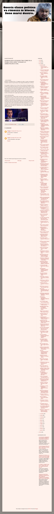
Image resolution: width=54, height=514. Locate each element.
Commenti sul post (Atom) (12, 162)
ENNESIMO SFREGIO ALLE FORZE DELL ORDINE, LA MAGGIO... (44, 262)
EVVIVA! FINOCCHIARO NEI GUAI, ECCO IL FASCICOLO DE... (44, 328)
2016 (40, 432)
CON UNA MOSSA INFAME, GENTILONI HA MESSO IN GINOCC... (44, 336)
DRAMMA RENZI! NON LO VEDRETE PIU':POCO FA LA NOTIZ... (44, 308)
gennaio (41, 430)
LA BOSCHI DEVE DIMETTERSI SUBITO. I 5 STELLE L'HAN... (44, 318)
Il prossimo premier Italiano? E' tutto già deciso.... (44, 242)
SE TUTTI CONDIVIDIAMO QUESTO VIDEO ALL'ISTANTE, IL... (44, 184)
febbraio (41, 428)
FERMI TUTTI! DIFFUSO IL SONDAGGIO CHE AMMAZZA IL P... (44, 380)
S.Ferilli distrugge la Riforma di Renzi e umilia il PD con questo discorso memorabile (44, 447)
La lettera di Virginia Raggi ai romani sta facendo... (44, 70)
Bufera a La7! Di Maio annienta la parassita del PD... (44, 156)
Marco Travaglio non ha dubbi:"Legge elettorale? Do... (44, 344)
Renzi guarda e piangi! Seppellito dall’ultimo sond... (44, 77)
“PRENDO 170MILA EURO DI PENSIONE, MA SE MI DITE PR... (44, 369)
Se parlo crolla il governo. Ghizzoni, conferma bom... (44, 248)
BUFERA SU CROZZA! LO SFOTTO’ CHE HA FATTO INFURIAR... (44, 410)
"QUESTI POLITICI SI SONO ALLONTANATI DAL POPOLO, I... (44, 245)
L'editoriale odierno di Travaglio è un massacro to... (44, 283)
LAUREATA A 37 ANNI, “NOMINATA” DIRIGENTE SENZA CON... (44, 387)
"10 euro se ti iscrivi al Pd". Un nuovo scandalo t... (44, 108)
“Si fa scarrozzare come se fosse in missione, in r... (44, 80)
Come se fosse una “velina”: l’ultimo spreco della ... (44, 150)
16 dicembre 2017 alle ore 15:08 (16, 137)
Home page (19, 160)
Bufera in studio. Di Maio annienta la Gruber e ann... (44, 134)
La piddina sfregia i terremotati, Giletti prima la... (44, 171)
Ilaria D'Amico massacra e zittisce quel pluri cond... (44, 287)
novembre (41, 413)
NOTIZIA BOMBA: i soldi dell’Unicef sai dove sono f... (44, 195)
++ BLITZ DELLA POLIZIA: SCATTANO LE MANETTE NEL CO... (44, 105)
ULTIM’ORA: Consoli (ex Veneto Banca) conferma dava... (44, 277)
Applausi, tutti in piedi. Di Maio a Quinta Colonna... (44, 311)
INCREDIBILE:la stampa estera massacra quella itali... (44, 332)
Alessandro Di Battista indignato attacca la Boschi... (43, 274)
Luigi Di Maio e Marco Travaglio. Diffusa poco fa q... (44, 238)
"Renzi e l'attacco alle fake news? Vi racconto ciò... (44, 225)
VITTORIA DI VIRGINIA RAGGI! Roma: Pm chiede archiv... (44, 117)
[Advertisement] (14, 29)
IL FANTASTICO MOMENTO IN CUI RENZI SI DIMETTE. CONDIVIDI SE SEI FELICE (44, 438)
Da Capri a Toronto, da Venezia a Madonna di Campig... (44, 73)
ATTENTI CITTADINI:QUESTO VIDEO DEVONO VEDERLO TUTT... (44, 352)
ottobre (41, 415)
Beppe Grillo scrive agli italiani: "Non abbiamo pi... (44, 359)
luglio (41, 420)
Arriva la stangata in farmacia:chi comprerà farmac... (44, 397)
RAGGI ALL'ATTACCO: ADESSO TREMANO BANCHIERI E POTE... (44, 391)
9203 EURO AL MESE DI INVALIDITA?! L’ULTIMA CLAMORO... (44, 208)
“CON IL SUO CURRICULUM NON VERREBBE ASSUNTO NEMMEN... (44, 125)
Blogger (36, 508)
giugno (41, 421)
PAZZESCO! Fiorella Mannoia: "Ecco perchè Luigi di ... (44, 356)
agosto (41, 418)
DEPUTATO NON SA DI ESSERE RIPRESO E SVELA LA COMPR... (44, 255)
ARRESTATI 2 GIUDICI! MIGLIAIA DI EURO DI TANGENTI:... (44, 128)
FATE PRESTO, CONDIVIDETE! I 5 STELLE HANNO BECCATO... (44, 373)
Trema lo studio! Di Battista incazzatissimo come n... (44, 145)
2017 (40, 63)
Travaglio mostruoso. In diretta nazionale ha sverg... (44, 314)
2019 (40, 60)
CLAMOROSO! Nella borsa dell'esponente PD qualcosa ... (44, 363)
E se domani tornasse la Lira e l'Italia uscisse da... (44, 304)
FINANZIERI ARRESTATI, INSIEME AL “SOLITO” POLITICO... (44, 294)
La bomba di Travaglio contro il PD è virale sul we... (44, 266)
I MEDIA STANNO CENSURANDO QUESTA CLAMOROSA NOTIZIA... (44, 98)
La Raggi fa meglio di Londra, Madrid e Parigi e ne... (44, 90)
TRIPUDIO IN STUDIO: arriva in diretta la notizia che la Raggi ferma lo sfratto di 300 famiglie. (44, 456)
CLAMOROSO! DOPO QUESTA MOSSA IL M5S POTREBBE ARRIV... (44, 176)
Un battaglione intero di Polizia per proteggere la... (44, 404)
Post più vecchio (31, 160)
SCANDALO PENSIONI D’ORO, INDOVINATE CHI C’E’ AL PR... (44, 120)
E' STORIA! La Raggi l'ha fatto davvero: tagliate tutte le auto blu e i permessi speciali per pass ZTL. (44, 466)
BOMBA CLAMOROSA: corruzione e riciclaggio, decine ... (44, 93)
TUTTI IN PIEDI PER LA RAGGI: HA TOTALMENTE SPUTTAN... (44, 191)
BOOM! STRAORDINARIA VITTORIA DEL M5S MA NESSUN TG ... (44, 198)
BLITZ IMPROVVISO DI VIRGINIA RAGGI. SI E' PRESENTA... (44, 202)
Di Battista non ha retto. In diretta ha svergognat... (44, 87)
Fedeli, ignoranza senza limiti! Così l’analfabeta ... (44, 114)
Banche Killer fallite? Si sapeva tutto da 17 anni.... (44, 366)
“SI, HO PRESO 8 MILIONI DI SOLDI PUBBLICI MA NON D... (44, 407)
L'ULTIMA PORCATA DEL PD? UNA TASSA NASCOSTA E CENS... (44, 218)
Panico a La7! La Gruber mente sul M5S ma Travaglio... (44, 215)
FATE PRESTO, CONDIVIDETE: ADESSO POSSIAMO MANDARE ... (44, 83)
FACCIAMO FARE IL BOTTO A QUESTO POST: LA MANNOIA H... (44, 340)
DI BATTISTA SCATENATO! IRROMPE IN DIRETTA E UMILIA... (44, 298)
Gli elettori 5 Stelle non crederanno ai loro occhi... (44, 394)
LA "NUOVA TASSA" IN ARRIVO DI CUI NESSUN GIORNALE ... (44, 168)
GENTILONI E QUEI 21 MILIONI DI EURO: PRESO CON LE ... (44, 235)
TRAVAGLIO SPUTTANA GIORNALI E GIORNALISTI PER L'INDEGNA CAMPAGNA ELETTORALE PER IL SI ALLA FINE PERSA (44, 476)
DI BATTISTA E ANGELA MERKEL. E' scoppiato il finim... (44, 252)
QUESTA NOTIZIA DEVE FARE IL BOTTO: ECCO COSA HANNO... (44, 348)
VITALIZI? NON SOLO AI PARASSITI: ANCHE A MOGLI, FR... (44, 325)
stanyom (8, 137)
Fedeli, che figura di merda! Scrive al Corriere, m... (44, 232)
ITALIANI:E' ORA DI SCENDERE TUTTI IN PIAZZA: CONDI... (44, 153)
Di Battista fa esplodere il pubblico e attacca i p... (44, 205)
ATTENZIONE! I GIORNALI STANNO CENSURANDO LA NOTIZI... (44, 270)
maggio (41, 423)
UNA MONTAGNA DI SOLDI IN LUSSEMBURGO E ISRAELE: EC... (43, 161)
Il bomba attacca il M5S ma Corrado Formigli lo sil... (44, 281)
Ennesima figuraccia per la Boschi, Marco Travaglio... (44, 137)
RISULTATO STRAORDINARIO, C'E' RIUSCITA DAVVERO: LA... (44, 290)
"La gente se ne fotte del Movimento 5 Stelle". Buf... (44, 383)
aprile (41, 425)
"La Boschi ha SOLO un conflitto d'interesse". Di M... (44, 222)
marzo (41, 426)
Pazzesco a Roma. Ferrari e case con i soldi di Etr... (44, 187)
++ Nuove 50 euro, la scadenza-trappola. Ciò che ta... (44, 67)
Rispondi (8, 134)
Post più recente (7, 160)
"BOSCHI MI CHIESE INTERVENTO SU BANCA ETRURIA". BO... (44, 141)
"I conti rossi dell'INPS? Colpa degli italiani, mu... (44, 377)
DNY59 (29, 508)
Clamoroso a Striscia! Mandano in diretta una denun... (44, 179)
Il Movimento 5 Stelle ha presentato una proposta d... (44, 401)
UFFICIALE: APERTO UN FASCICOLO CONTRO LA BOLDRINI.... (44, 259)
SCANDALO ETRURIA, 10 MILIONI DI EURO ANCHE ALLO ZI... (44, 211)
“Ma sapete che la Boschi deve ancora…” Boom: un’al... (44, 111)
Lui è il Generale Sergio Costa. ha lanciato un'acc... (44, 302)
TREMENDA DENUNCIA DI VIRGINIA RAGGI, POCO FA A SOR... (44, 164)
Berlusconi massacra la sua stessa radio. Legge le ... (44, 101)
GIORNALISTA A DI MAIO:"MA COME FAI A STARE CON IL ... (44, 321)
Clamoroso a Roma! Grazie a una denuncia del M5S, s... (44, 132)
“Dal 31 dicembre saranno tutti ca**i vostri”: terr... (44, 148)
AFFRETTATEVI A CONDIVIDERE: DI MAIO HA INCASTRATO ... (44, 229)
